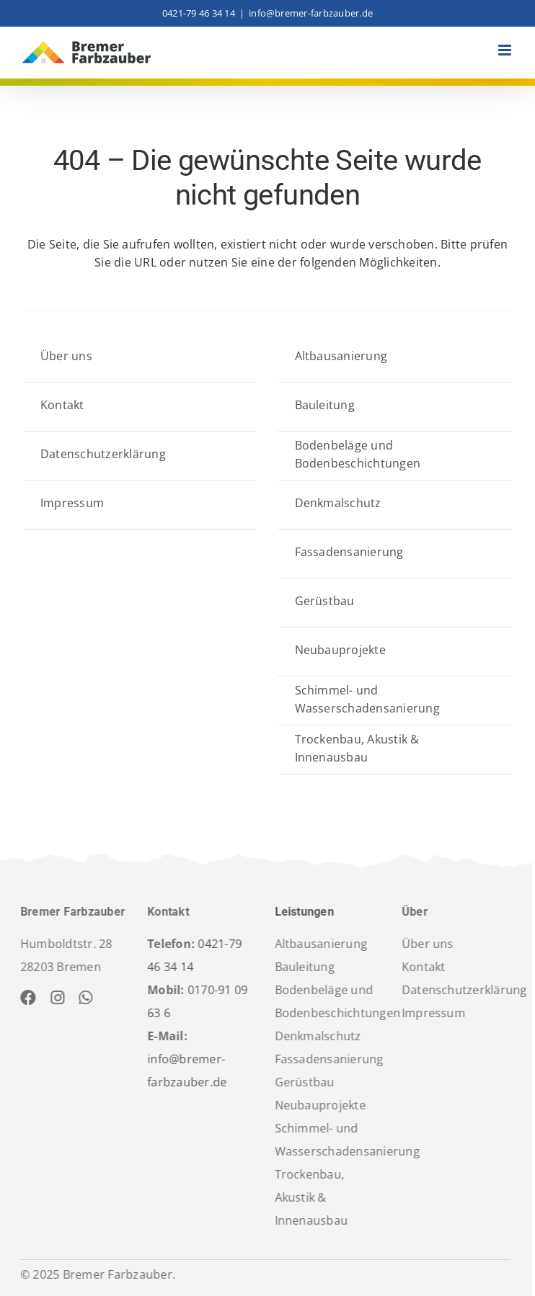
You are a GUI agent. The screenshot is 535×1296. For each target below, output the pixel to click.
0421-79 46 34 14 (198, 12)
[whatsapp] (82, 998)
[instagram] (54, 998)
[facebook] (24, 998)
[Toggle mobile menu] (505, 50)
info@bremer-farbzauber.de (311, 12)
